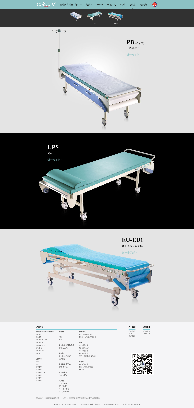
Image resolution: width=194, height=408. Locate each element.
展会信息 (146, 334)
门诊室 (132, 4)
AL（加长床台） (65, 389)
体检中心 (111, 4)
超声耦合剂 (63, 359)
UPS (53, 147)
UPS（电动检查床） (87, 334)
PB (136, 42)
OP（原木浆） (84, 345)
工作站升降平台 (65, 364)
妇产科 (100, 4)
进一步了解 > (134, 54)
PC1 (60, 334)
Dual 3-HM (40, 351)
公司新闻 (146, 331)
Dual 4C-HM (41, 345)
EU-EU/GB (63, 383)
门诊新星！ (133, 48)
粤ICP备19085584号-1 (112, 404)
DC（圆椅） (63, 386)
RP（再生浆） (84, 353)
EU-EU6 (39, 381)
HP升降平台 (63, 367)
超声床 (39, 359)
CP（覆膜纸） (84, 348)
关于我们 (144, 4)
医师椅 (61, 332)
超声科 (89, 4)
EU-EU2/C (40, 370)
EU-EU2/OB (40, 372)
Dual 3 (38, 353)
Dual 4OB (39, 342)
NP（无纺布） (84, 351)
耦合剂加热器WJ (65, 356)
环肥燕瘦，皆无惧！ (133, 246)
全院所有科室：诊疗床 (71, 4)
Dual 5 (38, 337)
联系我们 (132, 336)
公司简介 (132, 331)
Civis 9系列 (63, 375)
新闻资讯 (146, 327)
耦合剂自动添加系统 (66, 345)
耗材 (122, 4)
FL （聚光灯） (64, 392)
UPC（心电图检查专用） (88, 337)
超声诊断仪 (63, 372)
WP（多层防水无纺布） (88, 356)
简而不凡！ (54, 153)
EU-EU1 (132, 240)
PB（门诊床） (84, 364)
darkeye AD (135, 404)
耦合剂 (61, 353)
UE (37, 364)
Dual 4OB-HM (41, 340)
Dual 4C (39, 348)
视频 (130, 334)
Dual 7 (38, 334)
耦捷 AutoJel (63, 348)
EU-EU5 (39, 378)
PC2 (60, 337)
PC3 (60, 340)
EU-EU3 (39, 375)
